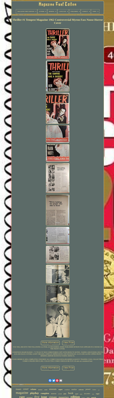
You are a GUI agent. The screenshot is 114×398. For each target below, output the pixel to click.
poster (81, 394)
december (87, 394)
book (70, 393)
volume (33, 389)
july (99, 389)
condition (67, 389)
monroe (53, 394)
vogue (97, 394)
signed (76, 394)
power (88, 389)
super (60, 389)
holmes (94, 389)
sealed (45, 389)
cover (26, 389)
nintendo (53, 389)
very (93, 394)
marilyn (74, 389)
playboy (34, 393)
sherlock (40, 389)
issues (18, 389)
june (65, 394)
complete (45, 393)
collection (81, 389)
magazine (22, 393)
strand (60, 394)
